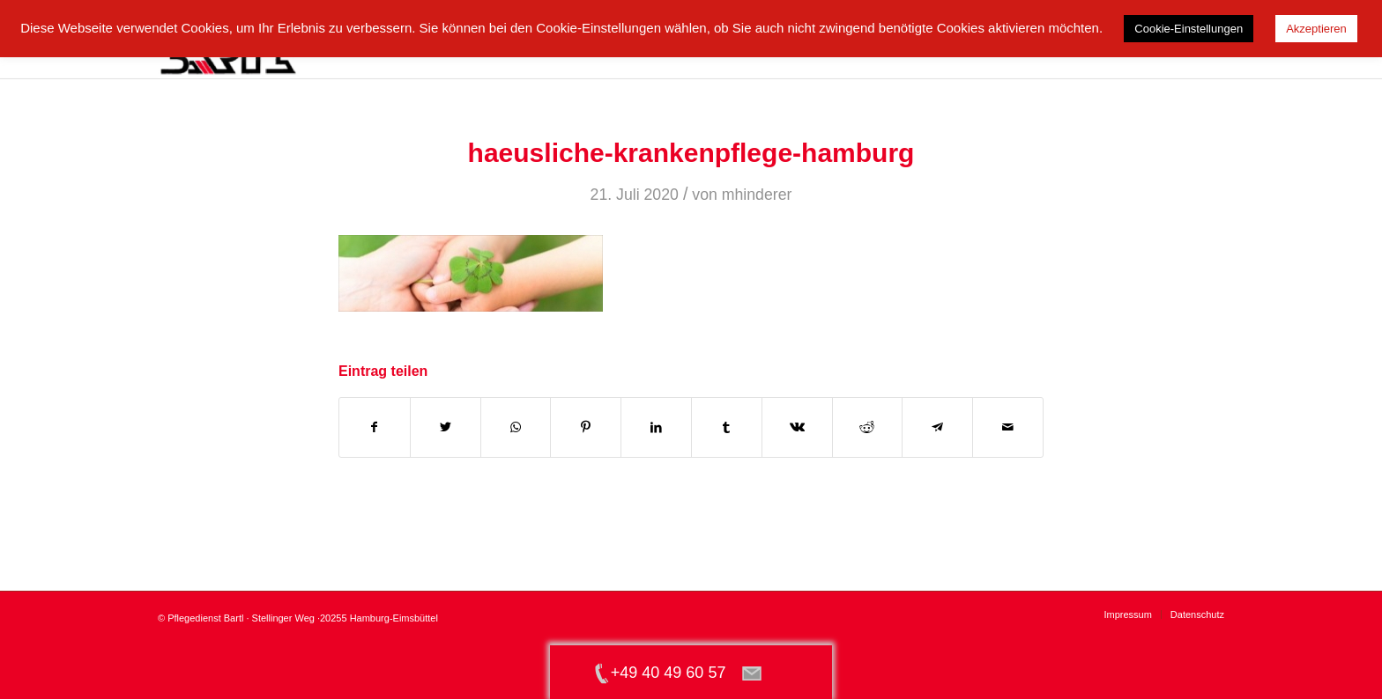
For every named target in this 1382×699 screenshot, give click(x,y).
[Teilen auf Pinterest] (585, 427)
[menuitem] (1127, 614)
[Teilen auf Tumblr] (727, 427)
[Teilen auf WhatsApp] (516, 427)
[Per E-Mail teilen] (1008, 427)
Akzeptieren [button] (1316, 28)
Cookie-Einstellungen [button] (1188, 28)
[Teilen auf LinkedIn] (656, 427)
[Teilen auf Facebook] (374, 427)
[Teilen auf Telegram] (937, 427)
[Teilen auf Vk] (797, 427)
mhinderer (757, 194)
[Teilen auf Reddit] (868, 427)
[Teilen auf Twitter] (445, 427)
